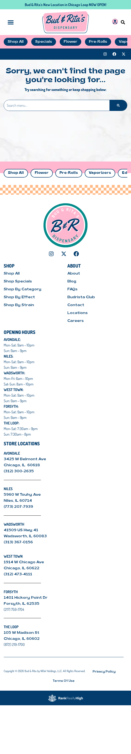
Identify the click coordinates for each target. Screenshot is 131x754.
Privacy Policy (104, 671)
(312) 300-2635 (19, 471)
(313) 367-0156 (18, 542)
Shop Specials (18, 281)
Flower (42, 173)
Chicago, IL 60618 (22, 465)
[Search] (118, 105)
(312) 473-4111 (18, 574)
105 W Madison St (21, 633)
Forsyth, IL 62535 (21, 604)
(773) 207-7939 (18, 507)
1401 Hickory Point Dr (25, 598)
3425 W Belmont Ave (25, 459)
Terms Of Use (64, 681)
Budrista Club (81, 297)
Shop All (16, 173)
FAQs (72, 289)
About (73, 273)
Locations (77, 313)
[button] (123, 22)
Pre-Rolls (68, 173)
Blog (71, 281)
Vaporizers (100, 173)
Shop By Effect (19, 297)
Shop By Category (22, 289)
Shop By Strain (19, 305)
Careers (75, 321)
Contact (75, 305)
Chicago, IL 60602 (22, 639)
